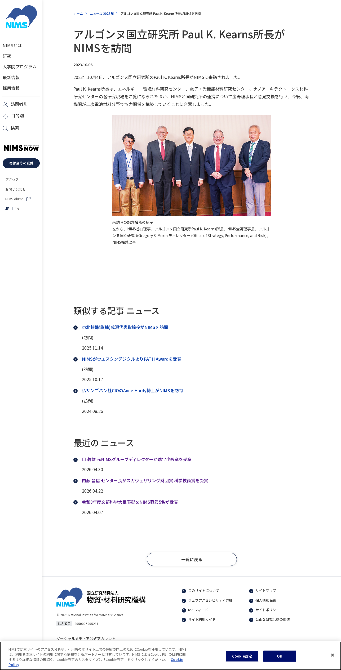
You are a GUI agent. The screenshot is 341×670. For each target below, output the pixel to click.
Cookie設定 (242, 658)
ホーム (78, 13)
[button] (192, 559)
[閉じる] (332, 658)
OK (279, 658)
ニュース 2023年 (102, 13)
